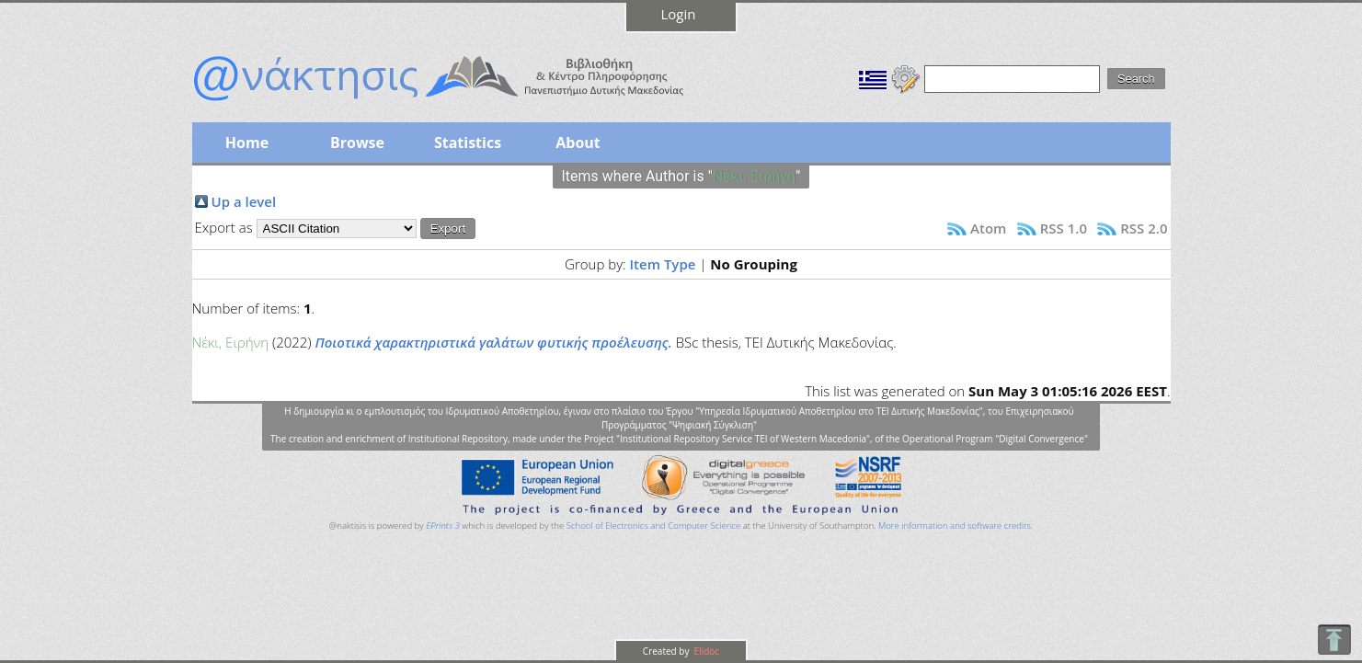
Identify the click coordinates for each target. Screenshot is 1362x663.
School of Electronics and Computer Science (653, 526)
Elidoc (705, 651)
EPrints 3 (443, 526)
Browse (357, 142)
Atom (988, 228)
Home (247, 142)
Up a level (244, 201)
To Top (1333, 639)
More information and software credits (954, 526)
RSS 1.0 (1063, 228)
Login (678, 14)
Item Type (663, 264)
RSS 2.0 (1143, 228)
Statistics (467, 142)
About (578, 142)
